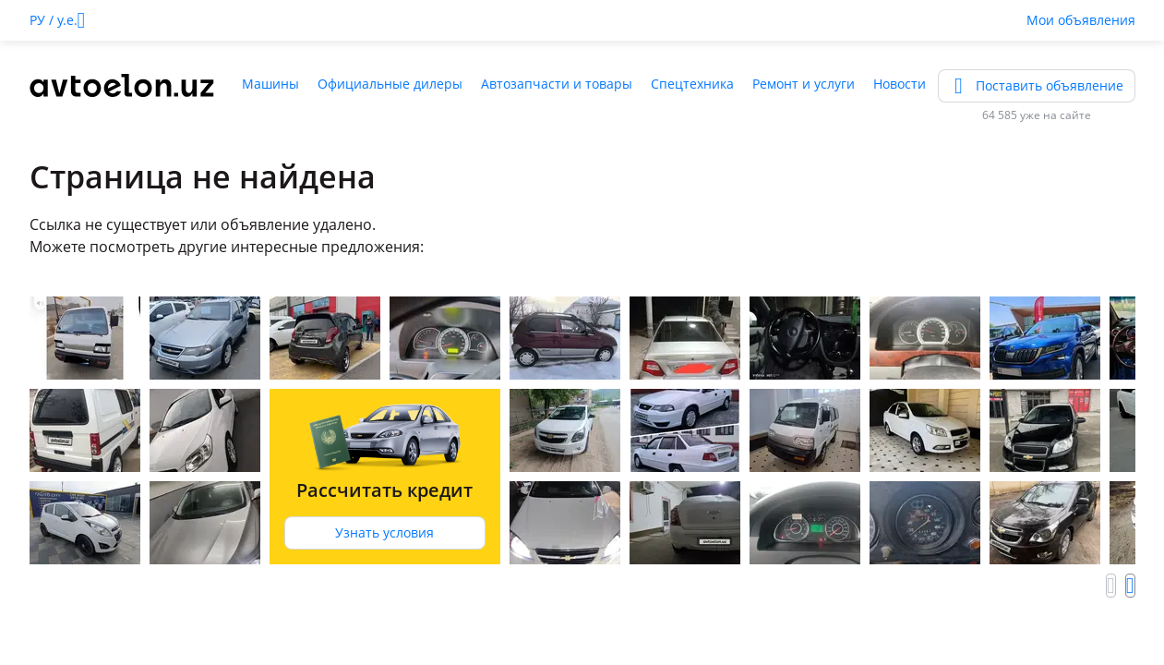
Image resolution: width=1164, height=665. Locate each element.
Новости (899, 83)
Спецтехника (692, 83)
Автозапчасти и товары (556, 83)
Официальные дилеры (390, 83)
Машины (270, 83)
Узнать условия (384, 532)
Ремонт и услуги (803, 83)
